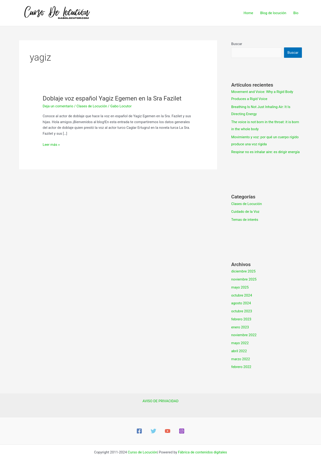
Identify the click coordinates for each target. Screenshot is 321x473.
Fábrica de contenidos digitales (202, 452)
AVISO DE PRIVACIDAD (160, 401)
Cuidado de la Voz (245, 211)
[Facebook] (139, 431)
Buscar (236, 44)
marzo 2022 (240, 359)
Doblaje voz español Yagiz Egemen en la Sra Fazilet (112, 98)
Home (248, 13)
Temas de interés (244, 220)
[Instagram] (182, 431)
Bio (295, 13)
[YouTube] (167, 431)
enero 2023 (240, 327)
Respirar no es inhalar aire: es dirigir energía (265, 152)
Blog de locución (273, 13)
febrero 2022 (241, 367)
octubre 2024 (241, 295)
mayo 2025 (240, 287)
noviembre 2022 (244, 335)
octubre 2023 (241, 311)
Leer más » (51, 144)
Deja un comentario (58, 106)
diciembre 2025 (243, 271)
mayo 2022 (240, 343)
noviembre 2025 (244, 279)
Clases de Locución (91, 106)
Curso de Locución (142, 452)
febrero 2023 (241, 319)
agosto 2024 (241, 303)
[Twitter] (153, 431)
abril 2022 (239, 351)
